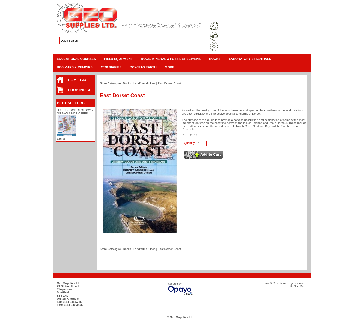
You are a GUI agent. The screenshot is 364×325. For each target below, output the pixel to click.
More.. (170, 67)
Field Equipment (118, 59)
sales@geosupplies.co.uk (237, 36)
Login (265, 16)
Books (214, 59)
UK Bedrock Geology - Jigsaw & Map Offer (75, 112)
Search (298, 16)
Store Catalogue (110, 83)
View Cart (286, 10)
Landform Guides (144, 83)
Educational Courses (76, 59)
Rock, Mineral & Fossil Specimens (171, 59)
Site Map (251, 16)
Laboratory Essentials (250, 59)
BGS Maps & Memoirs (75, 67)
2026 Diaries (111, 67)
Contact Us (282, 16)
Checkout (302, 10)
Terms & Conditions (228, 16)
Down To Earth (143, 67)
